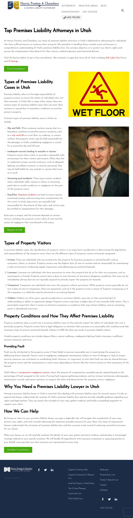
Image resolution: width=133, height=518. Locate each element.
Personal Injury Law (107, 475)
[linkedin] (52, 470)
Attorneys (68, 6)
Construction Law (74, 494)
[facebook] (39, 470)
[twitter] (45, 470)
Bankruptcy (104, 470)
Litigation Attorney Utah (78, 470)
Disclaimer (104, 490)
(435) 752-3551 (71, 17)
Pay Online (90, 12)
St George (13, 61)
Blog (103, 6)
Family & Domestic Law (109, 480)
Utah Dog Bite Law (75, 499)
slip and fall (18, 135)
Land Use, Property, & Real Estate (81, 483)
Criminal (103, 485)
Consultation (70, 12)
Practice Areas (88, 6)
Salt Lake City (112, 58)
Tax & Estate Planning (76, 488)
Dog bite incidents (27, 195)
